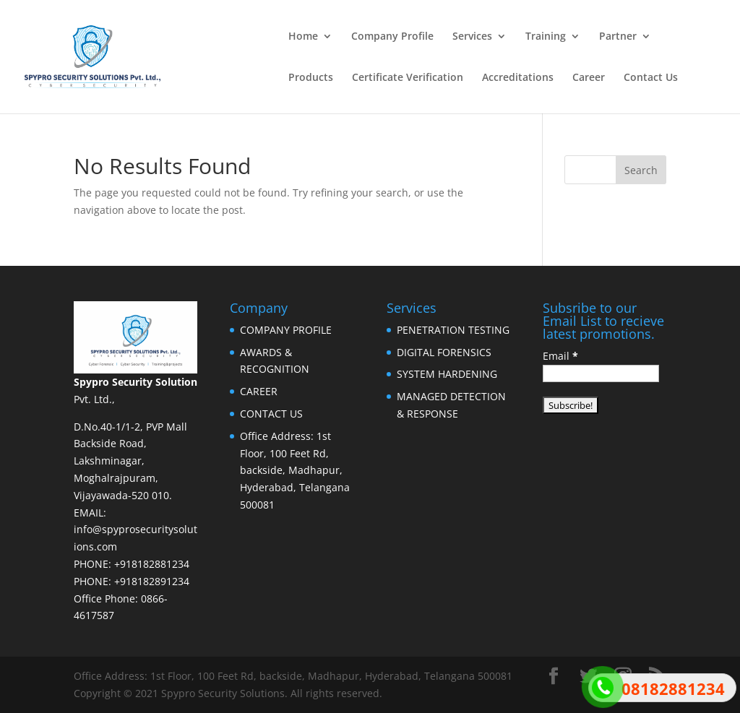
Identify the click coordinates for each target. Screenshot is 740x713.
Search (641, 170)
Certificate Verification (407, 78)
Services (472, 37)
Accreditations (518, 78)
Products (310, 78)
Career (588, 78)
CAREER (259, 391)
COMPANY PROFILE (286, 330)
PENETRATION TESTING (453, 330)
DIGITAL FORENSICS (444, 352)
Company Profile (392, 37)
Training (545, 37)
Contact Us (651, 78)
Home (303, 37)
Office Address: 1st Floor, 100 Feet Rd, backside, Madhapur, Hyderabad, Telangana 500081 (295, 470)
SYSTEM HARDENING (447, 374)
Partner (618, 37)
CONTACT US (271, 413)
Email (560, 356)
